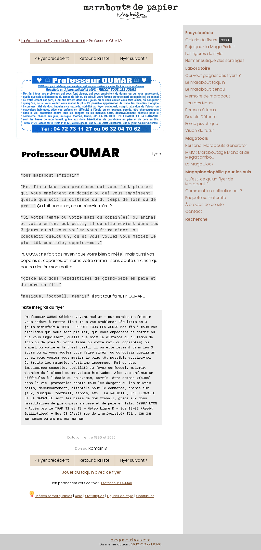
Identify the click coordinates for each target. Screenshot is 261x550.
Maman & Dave (146, 544)
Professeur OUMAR (116, 483)
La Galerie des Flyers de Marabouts (53, 40)
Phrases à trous (200, 110)
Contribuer (145, 495)
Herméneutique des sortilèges (214, 60)
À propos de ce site (204, 204)
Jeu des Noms (199, 103)
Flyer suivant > (134, 58)
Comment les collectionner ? (213, 191)
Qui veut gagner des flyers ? (213, 75)
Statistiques (94, 495)
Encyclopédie (199, 33)
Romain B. (98, 448)
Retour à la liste (95, 58)
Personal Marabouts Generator (216, 145)
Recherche (196, 219)
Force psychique (201, 123)
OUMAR (95, 153)
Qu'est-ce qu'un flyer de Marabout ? (209, 181)
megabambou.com (130, 540)
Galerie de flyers (208, 40)
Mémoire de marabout (207, 96)
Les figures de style (204, 54)
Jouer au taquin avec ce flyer (91, 472)
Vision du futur (199, 130)
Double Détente (201, 117)
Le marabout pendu (205, 89)
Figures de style (120, 495)
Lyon (156, 154)
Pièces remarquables (50, 495)
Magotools (196, 138)
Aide (78, 495)
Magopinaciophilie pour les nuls (218, 172)
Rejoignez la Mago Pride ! (209, 47)
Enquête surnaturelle (205, 198)
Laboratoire (197, 68)
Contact (193, 211)
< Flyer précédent (52, 58)
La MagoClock (199, 164)
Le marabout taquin (205, 82)
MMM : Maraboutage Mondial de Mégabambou (217, 154)
